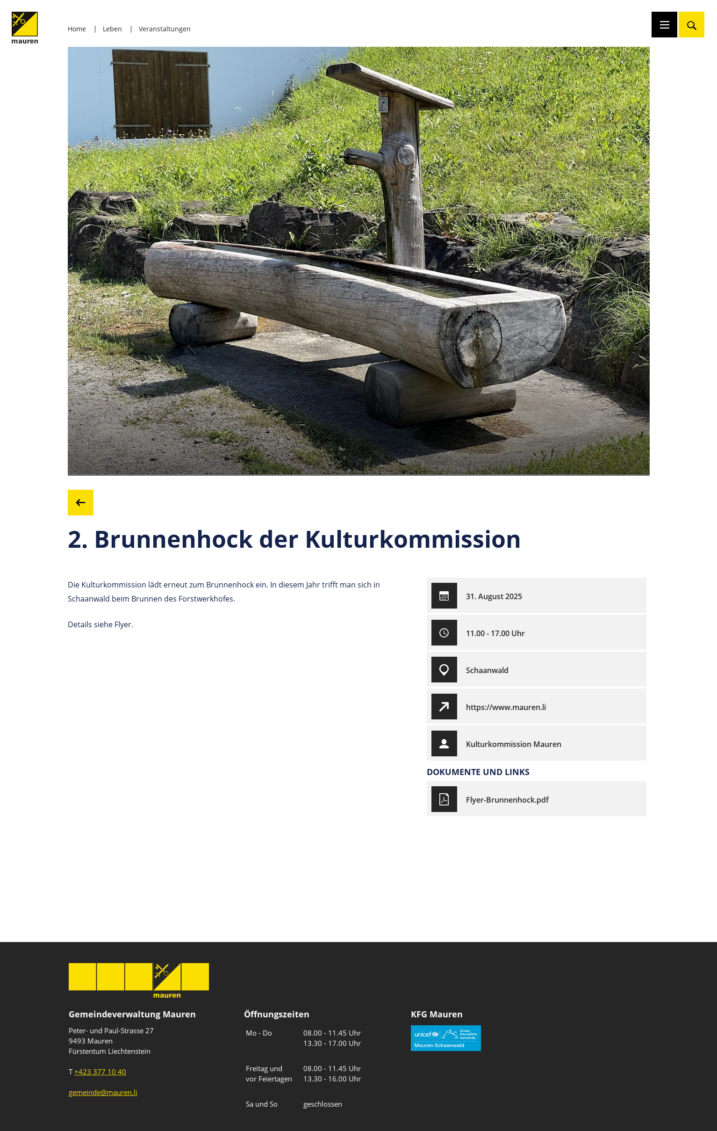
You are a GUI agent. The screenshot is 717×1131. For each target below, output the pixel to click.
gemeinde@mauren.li (103, 1092)
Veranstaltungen (165, 28)
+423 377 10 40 (100, 1071)
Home (77, 28)
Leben (112, 28)
